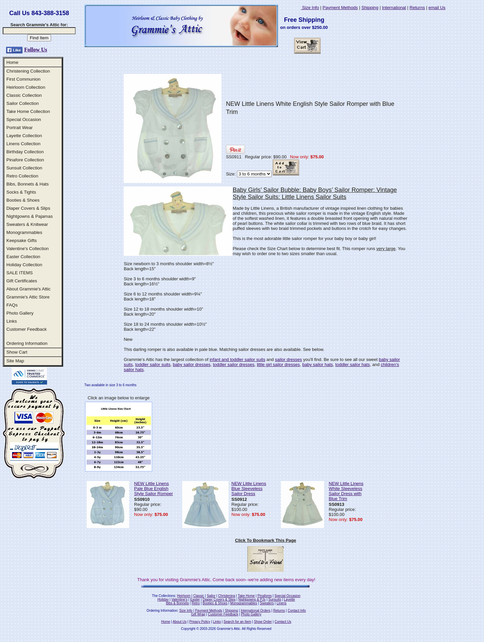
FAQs (11, 305)
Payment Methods (340, 7)
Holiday (162, 599)
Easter (195, 599)
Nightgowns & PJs (252, 599)
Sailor (211, 596)
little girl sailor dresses (278, 364)
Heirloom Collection (25, 87)
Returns (417, 7)
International (394, 7)
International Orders (255, 610)
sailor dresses (288, 359)
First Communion (23, 79)
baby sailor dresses (191, 364)
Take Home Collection (28, 111)
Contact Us (283, 622)
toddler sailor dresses (233, 364)
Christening (226, 596)
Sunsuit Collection (24, 167)
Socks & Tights (21, 192)
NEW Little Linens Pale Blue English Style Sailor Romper (153, 488)
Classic (198, 596)
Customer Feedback (26, 329)
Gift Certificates (21, 280)
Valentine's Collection (27, 248)
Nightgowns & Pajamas (29, 216)
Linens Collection (23, 143)
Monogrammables (24, 232)
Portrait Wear (19, 127)
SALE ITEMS (19, 272)
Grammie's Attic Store (27, 296)
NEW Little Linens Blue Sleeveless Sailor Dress (249, 488)
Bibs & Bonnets (177, 603)
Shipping (369, 7)
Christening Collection (28, 71)
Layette (289, 599)
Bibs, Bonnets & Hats (27, 184)
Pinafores (264, 596)
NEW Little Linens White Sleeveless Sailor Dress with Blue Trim (346, 491)
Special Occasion (23, 119)
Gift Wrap (198, 614)
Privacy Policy (199, 622)
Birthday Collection (25, 151)
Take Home (246, 596)
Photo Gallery (20, 313)
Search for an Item (237, 622)
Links (11, 321)
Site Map (15, 360)
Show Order (263, 622)
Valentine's (179, 599)
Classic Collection (24, 95)
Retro (196, 603)
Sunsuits (274, 599)
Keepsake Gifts (21, 240)
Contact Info (297, 610)
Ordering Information (26, 343)
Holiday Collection (24, 264)
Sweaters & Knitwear (27, 224)
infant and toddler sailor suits (237, 359)
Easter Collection (23, 256)
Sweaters (267, 603)
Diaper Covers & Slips (28, 208)
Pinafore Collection (25, 159)
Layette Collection (24, 135)
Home (12, 62)
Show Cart (16, 352)
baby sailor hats (317, 364)
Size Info (310, 7)
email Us (437, 7)
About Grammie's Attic (28, 288)
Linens (281, 603)
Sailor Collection (22, 103)
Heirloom (184, 596)
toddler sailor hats (352, 364)
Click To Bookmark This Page (265, 540)
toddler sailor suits (152, 364)
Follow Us (35, 49)
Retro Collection (22, 175)
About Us (180, 622)
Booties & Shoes (23, 200)
